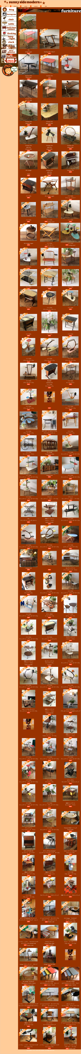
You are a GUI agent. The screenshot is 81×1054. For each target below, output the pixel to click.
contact (36, 6)
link (46, 6)
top (6, 6)
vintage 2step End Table (49, 964)
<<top (20, 8)
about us (16, 6)
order (25, 6)
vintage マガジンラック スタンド (28, 964)
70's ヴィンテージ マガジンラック (49, 895)
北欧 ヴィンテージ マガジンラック (70, 895)
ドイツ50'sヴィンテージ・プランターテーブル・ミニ (49, 804)
